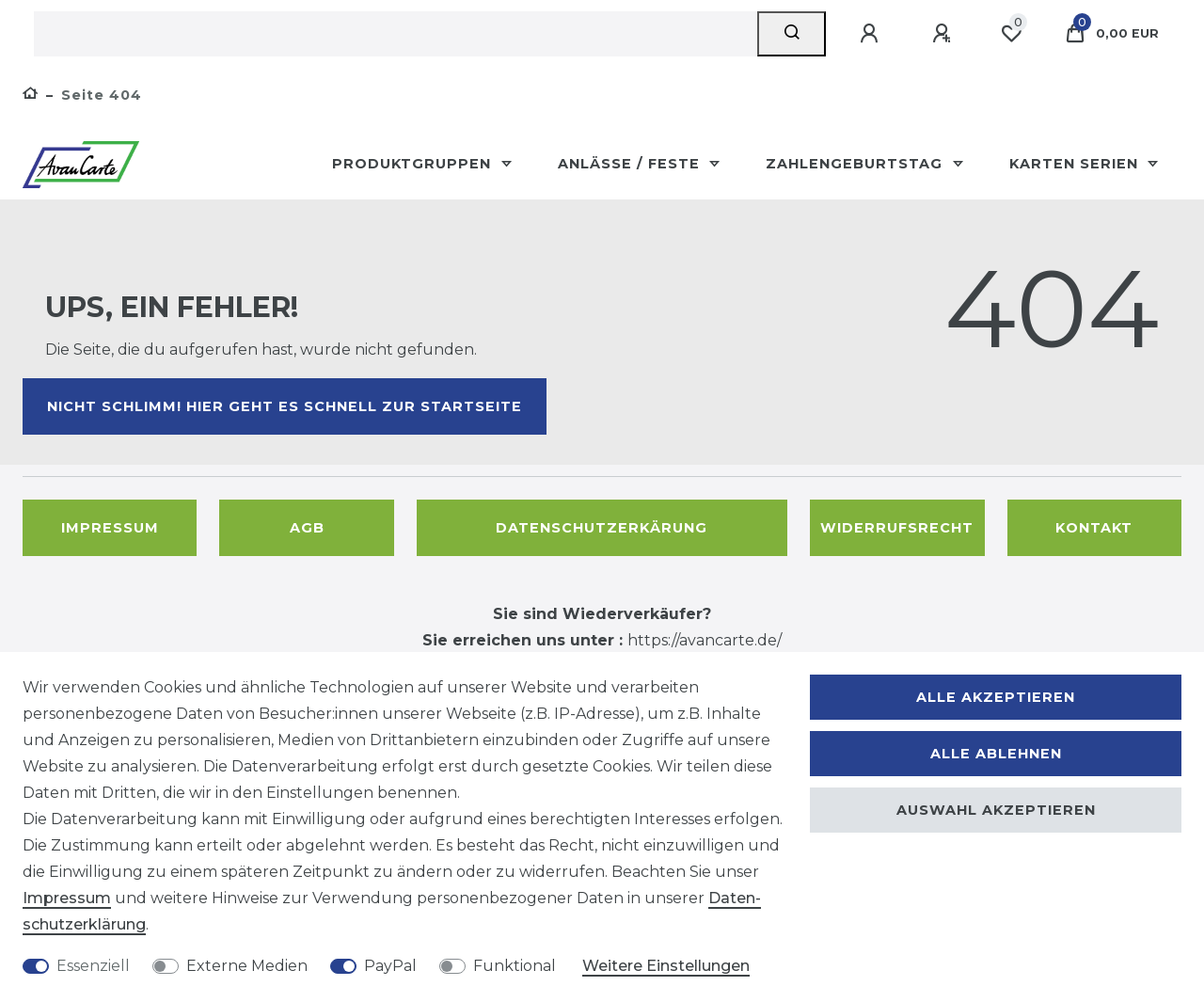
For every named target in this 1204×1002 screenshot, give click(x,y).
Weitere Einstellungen (666, 966)
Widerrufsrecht (897, 527)
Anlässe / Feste (631, 163)
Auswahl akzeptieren (996, 810)
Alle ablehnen (996, 753)
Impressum (110, 527)
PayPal (390, 966)
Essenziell (93, 966)
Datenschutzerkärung (601, 527)
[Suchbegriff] (395, 33)
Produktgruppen (414, 163)
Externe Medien (247, 966)
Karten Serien (1076, 163)
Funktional (514, 966)
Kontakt (1094, 527)
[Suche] (791, 33)
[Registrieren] (944, 34)
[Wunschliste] (1011, 34)
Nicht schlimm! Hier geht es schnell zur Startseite (284, 406)
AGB (307, 527)
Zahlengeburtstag (856, 163)
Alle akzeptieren (995, 697)
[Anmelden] (872, 34)
